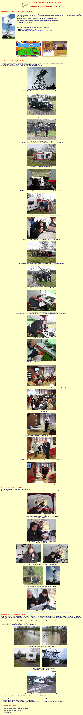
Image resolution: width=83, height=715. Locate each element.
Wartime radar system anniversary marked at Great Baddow (38, 30)
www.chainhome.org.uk (31, 29)
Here (27, 708)
